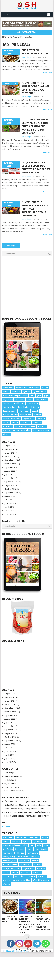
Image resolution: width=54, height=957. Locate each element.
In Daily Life (9, 780)
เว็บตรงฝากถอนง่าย (12, 801)
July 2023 (8, 474)
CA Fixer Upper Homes (13, 812)
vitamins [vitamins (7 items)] (6, 430)
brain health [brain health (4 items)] (34, 388)
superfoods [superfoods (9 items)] (7, 426)
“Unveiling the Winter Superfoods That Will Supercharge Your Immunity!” (35, 209)
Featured (8, 773)
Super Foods (9, 787)
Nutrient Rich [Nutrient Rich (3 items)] (25, 415)
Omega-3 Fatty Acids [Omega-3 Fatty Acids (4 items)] (11, 419)
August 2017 (9, 485)
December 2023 (11, 456)
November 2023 (11, 460)
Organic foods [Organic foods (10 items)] (28, 419)
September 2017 (11, 482)
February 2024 (10, 449)
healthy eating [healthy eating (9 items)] (9, 407)
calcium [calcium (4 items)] (6, 392)
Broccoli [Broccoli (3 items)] (45, 388)
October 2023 (10, 464)
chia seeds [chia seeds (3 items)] (16, 392)
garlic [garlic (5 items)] (39, 395)
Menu (6, 15)
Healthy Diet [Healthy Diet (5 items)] (19, 403)
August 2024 (9, 446)
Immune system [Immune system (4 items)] (9, 411)
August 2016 (9, 496)
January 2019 (9, 478)
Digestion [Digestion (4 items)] (26, 392)
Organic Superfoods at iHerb (35, 801)
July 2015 (8, 511)
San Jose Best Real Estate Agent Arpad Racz (22, 816)
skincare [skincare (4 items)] (15, 422)
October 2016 (10, 489)
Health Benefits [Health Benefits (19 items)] (41, 399)
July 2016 (8, 500)
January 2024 (9, 453)
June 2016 (8, 503)
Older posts (11, 246)
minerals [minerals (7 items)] (35, 411)
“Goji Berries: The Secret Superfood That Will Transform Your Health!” (36, 167)
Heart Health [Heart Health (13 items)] (22, 407)
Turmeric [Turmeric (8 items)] (32, 426)
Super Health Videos (12, 791)
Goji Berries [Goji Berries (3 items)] (8, 399)
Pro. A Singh (26, 57)
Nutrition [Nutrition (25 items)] (37, 415)
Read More (47, 73)
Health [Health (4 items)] (29, 399)
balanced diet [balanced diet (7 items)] (21, 388)
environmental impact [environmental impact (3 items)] (12, 395)
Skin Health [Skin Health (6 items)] (25, 422)
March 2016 (9, 507)
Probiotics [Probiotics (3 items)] (41, 419)
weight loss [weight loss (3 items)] (25, 430)
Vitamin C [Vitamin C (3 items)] (42, 426)
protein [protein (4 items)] (6, 422)
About (46, 816)
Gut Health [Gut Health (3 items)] (19, 399)
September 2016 (11, 493)
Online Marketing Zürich (14, 805)
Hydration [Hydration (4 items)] (34, 407)
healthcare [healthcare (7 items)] (7, 403)
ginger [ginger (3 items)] (46, 395)
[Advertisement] (26, 286)
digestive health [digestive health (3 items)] (39, 392)
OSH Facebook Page (27, 32)
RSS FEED (6, 826)
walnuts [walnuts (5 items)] (15, 430)
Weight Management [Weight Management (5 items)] (41, 430)
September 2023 (11, 467)
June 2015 (8, 514)
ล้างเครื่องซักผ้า (10, 809)
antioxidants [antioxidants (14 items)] (8, 388)
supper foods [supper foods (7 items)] (20, 426)
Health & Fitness (11, 776)
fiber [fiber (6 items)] (25, 395)
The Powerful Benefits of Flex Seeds (37, 52)
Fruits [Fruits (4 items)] (32, 395)
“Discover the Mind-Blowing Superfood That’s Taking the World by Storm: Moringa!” (35, 126)
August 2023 (9, 471)
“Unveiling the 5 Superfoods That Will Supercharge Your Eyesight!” (36, 88)
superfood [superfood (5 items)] (37, 422)
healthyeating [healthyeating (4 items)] (32, 403)
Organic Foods (10, 784)
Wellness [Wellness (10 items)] (6, 434)
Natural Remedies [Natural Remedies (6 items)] (10, 415)
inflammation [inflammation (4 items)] (24, 411)
